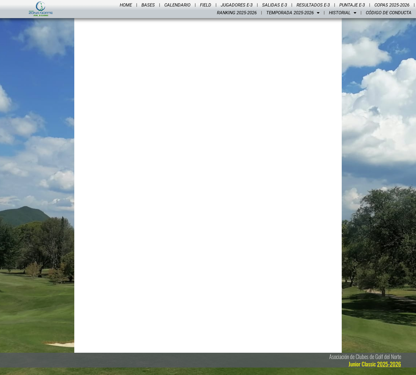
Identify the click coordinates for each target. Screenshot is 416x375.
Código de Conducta (389, 12)
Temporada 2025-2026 (292, 13)
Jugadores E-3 (237, 5)
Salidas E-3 (274, 5)
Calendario (177, 5)
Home (126, 5)
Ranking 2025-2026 (237, 12)
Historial (342, 13)
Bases (148, 5)
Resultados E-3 (313, 5)
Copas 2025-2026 (391, 5)
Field (205, 5)
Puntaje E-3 (352, 5)
